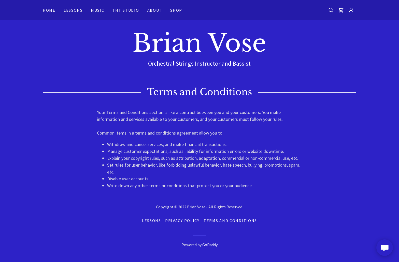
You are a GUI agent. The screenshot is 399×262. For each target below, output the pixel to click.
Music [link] (97, 10)
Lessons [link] (73, 10)
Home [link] (49, 10)
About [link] (154, 10)
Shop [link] (176, 10)
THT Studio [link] (125, 10)
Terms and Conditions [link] (230, 220)
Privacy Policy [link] (182, 220)
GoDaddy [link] (210, 244)
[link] (341, 10)
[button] (351, 10)
